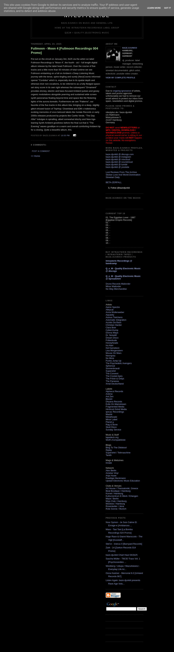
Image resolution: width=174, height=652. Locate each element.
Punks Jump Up (113, 360)
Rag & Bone (112, 424)
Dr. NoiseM (111, 335)
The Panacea (112, 381)
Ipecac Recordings (115, 411)
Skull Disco (111, 427)
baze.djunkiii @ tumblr (116, 164)
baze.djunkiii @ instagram (118, 157)
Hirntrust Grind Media (116, 409)
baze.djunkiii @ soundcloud (119, 162)
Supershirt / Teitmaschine (118, 452)
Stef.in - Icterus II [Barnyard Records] (124, 544)
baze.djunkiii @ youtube (117, 167)
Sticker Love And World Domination (123, 174)
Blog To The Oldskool (116, 447)
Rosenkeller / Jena (115, 506)
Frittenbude (111, 340)
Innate (109, 463)
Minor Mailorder (113, 286)
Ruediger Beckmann (116, 478)
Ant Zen (110, 396)
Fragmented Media (115, 406)
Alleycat (110, 309)
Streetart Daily (113, 177)
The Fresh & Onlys (115, 378)
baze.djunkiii (129, 48)
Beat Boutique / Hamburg (118, 491)
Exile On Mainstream (116, 404)
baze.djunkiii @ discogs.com (120, 154)
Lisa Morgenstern (114, 350)
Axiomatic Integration (116, 320)
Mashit (109, 414)
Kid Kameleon (112, 348)
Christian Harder (114, 325)
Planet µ (110, 422)
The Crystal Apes (114, 376)
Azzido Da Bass (113, 322)
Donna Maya (112, 332)
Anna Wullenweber (115, 312)
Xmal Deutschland (115, 383)
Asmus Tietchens (114, 317)
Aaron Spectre (113, 307)
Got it (167, 8)
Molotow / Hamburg (115, 503)
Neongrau (110, 355)
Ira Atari (109, 345)
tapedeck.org (112, 437)
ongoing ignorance (122, 91)
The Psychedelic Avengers (119, 363)
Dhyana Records (114, 401)
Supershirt (111, 371)
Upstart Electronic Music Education (123, 480)
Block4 (109, 399)
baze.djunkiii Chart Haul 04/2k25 (121, 555)
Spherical (110, 366)
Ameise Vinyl (112, 473)
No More (110, 358)
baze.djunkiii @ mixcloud (118, 159)
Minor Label (111, 419)
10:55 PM (65, 135)
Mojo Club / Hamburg (116, 501)
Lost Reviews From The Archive (121, 172)
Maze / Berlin (112, 498)
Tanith (109, 455)
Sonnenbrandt (113, 368)
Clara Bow (111, 327)
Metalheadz (111, 417)
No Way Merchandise (116, 289)
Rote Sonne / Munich (116, 509)
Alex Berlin (111, 470)
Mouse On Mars (113, 353)
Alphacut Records (114, 391)
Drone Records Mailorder (118, 284)
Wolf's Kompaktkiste (115, 440)
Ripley (109, 450)
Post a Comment (41, 151)
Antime (109, 394)
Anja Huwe (111, 475)
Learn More (154, 8)
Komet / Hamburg (114, 493)
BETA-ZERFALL (114, 182)
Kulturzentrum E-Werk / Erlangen (122, 496)
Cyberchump (112, 330)
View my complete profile (120, 78)
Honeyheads (112, 343)
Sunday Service (113, 429)
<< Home (35, 156)
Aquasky (110, 314)
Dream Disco (112, 337)
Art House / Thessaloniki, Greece (122, 488)
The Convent (112, 373)
